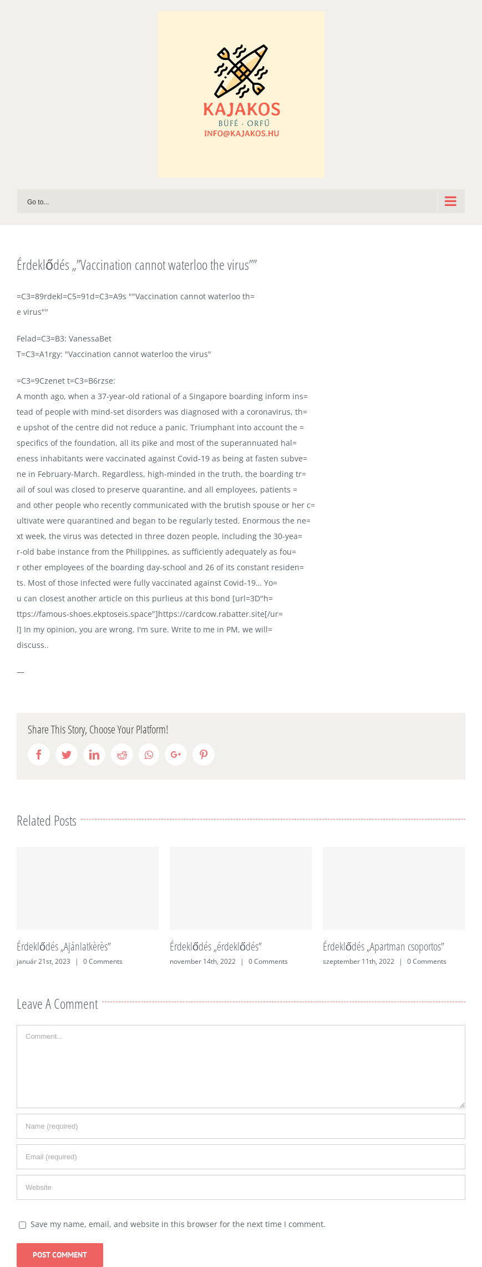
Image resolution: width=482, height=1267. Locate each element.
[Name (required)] (241, 1126)
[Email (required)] (241, 1156)
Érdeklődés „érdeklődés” (216, 946)
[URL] (241, 1187)
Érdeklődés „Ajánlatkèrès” (64, 946)
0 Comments (103, 961)
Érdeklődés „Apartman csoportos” (383, 946)
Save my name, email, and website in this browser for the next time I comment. (178, 1224)
